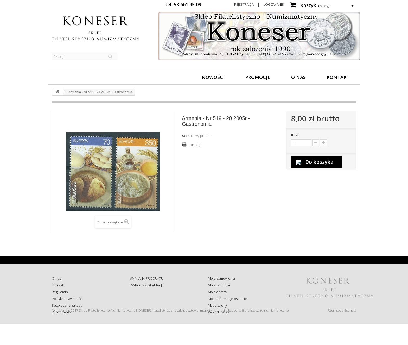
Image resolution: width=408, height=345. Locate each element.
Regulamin (60, 292)
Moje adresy (217, 292)
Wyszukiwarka (218, 312)
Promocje (257, 77)
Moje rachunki (219, 285)
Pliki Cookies (61, 312)
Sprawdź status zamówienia (151, 298)
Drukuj (195, 144)
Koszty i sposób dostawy (148, 305)
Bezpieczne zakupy (67, 305)
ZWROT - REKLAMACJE (147, 285)
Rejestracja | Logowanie (259, 4)
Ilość (294, 135)
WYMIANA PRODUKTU (146, 278)
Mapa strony (217, 305)
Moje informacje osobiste (227, 298)
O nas (298, 77)
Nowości (213, 77)
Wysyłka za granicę (144, 312)
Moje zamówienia (221, 278)
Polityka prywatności (67, 298)
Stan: (186, 135)
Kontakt (338, 77)
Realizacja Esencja (342, 331)
